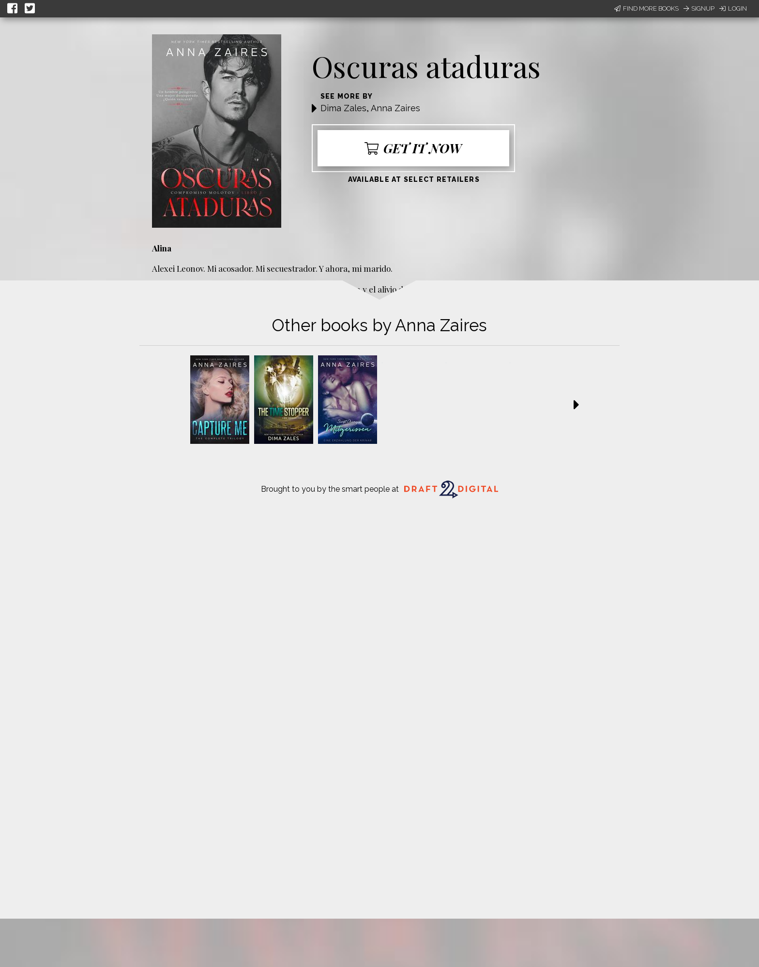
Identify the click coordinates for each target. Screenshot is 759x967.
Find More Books (646, 8)
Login (733, 8)
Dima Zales (343, 108)
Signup (698, 8)
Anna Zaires (395, 108)
